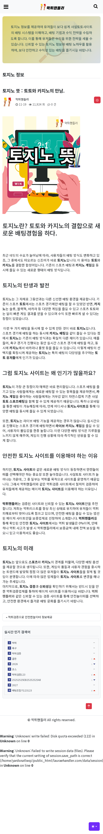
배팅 (12, 255)
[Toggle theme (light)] (94, 826)
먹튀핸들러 (22, 99)
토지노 (7, 299)
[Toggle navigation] (6, 6)
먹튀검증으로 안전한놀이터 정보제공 (30, 617)
